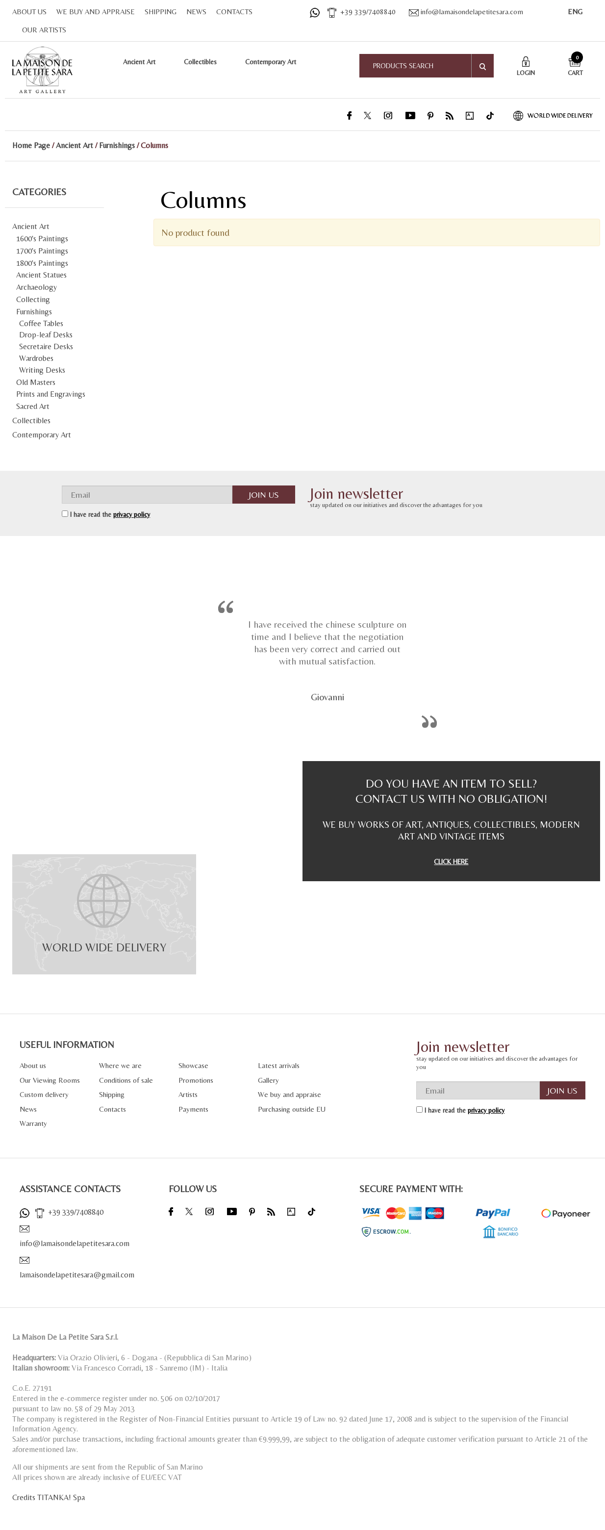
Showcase (193, 1065)
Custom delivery (44, 1094)
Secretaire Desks (46, 346)
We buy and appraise (289, 1094)
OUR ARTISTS (44, 30)
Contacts (112, 1109)
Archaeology (36, 287)
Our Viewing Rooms (50, 1080)
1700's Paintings (42, 250)
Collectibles (200, 62)
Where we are (120, 1065)
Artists (188, 1094)
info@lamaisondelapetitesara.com (466, 11)
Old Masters (35, 382)
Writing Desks (42, 370)
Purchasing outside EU (292, 1109)
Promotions (195, 1080)
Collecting (33, 299)
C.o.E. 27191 (32, 1388)
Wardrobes (36, 358)
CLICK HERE (451, 862)
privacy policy (131, 514)
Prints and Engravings (50, 394)
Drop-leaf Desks (46, 334)
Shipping (112, 1094)
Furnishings (117, 145)
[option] (327, 658)
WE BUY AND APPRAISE (95, 11)
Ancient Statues (41, 275)
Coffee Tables (41, 323)
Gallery (268, 1080)
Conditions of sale (126, 1080)
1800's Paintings (42, 263)
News (28, 1109)
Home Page (31, 145)
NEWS (196, 11)
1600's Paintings (42, 238)
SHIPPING (160, 11)
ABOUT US (29, 11)
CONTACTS (234, 11)
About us (33, 1065)
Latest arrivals (279, 1065)
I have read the (110, 514)
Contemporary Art (270, 62)
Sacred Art (33, 406)
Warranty (33, 1123)
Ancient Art (139, 62)
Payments (193, 1109)
